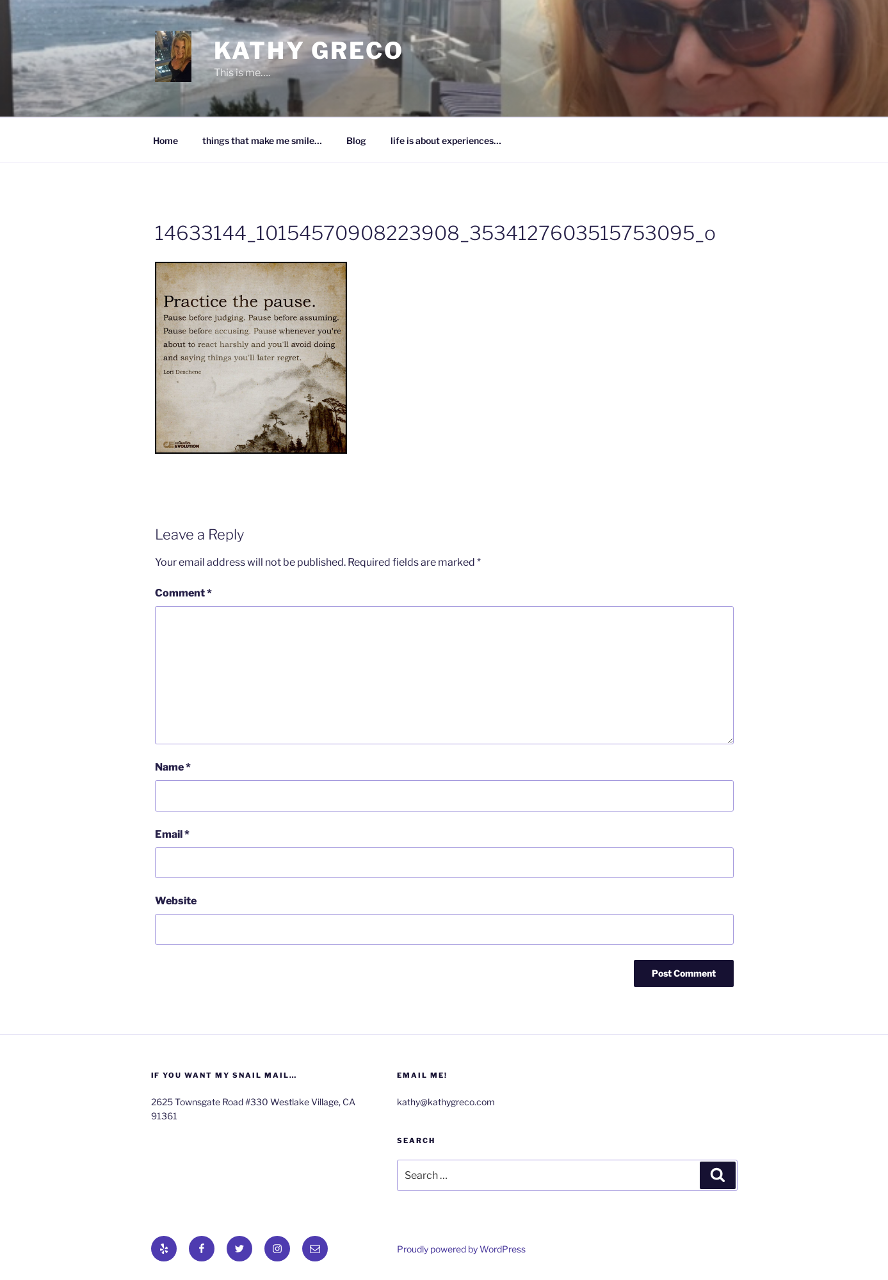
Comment (183, 593)
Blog (356, 140)
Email (172, 834)
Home (165, 140)
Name (173, 767)
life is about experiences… (446, 140)
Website (176, 901)
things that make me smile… (262, 140)
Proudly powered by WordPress (461, 1249)
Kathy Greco (309, 50)
